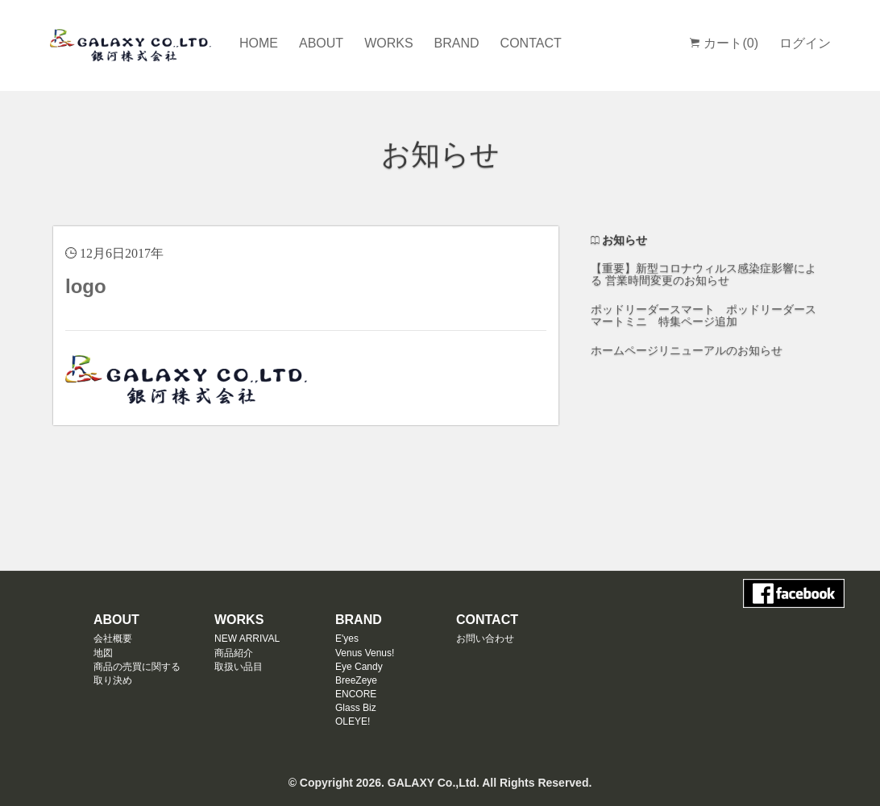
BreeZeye (356, 680)
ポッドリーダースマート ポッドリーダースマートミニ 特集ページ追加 (703, 315)
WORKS (388, 43)
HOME (258, 43)
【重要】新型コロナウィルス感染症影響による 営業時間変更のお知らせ (703, 274)
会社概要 (112, 638)
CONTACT (531, 43)
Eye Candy (359, 666)
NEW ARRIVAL (247, 638)
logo (85, 286)
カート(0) (724, 43)
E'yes (347, 638)
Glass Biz (355, 707)
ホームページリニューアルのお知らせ (686, 350)
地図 (103, 653)
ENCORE (355, 694)
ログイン (805, 43)
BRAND (456, 43)
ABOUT (321, 43)
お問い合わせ (485, 638)
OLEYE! (352, 721)
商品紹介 (233, 653)
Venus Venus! (364, 653)
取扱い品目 (238, 666)
